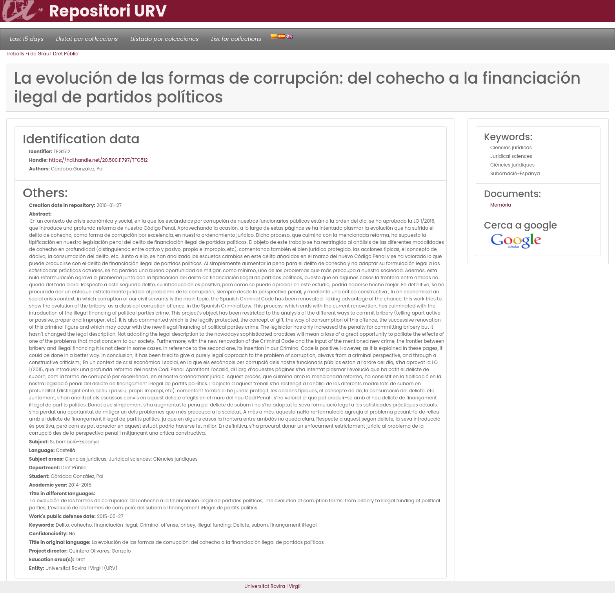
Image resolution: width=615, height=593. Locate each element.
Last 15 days (27, 39)
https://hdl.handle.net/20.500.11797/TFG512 (98, 160)
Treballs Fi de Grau (27, 53)
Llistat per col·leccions (87, 39)
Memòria (500, 204)
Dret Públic (65, 53)
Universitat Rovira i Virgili (273, 586)
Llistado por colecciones (165, 39)
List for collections (236, 39)
